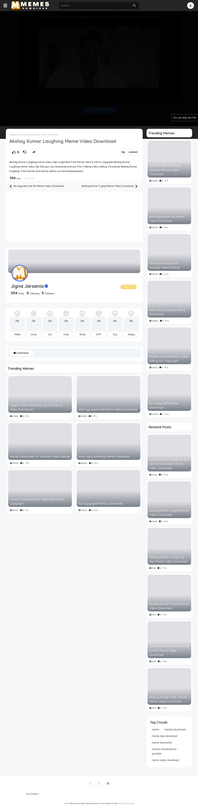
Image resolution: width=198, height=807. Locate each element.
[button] (190, 5)
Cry (115, 334)
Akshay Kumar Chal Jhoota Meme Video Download (168, 699)
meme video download (165, 760)
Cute (66, 334)
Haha (17, 334)
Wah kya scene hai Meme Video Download (107, 409)
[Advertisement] (99, 68)
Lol (50, 334)
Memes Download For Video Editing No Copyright (37, 502)
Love (34, 334)
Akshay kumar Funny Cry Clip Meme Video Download (168, 559)
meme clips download (164, 736)
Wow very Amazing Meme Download (104, 457)
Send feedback (32, 794)
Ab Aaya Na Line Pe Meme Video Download (37, 186)
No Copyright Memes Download (100, 504)
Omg (82, 334)
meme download (161, 742)
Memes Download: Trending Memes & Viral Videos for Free (94, 803)
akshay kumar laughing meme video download (33, 134)
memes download (175, 729)
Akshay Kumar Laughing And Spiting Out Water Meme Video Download (169, 464)
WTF (98, 334)
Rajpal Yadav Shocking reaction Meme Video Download (36, 407)
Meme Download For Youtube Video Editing (40, 457)
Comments (21, 352)
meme (155, 729)
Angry (131, 334)
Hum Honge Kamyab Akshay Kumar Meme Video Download (169, 650)
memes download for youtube (164, 751)
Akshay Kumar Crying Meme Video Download (109, 186)
